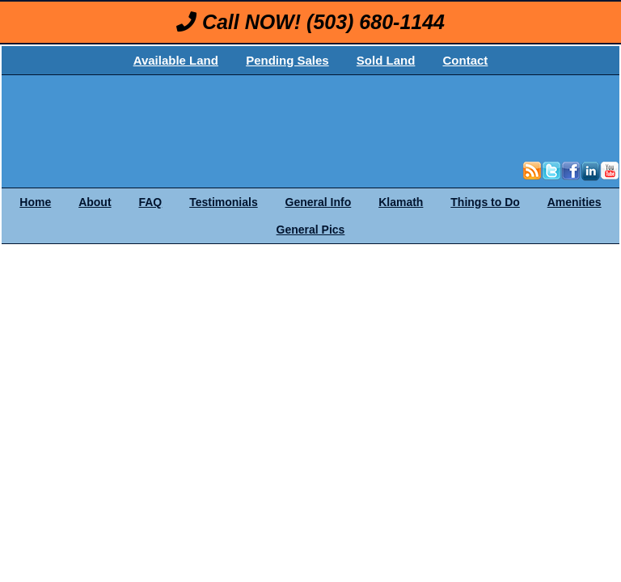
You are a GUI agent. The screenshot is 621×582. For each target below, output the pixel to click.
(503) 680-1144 (375, 22)
